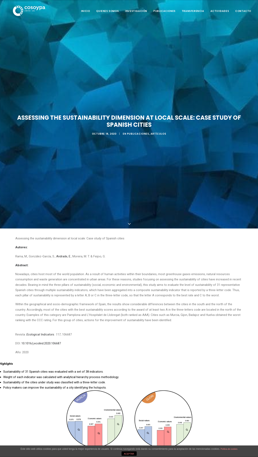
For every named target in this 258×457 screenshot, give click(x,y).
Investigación (136, 11)
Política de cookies (229, 449)
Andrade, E (63, 255)
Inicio (85, 11)
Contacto (243, 11)
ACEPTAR (129, 454)
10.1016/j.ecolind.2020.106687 (41, 342)
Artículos (158, 133)
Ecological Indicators (40, 333)
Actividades (219, 11)
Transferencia (193, 11)
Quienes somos (107, 11)
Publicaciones (164, 11)
